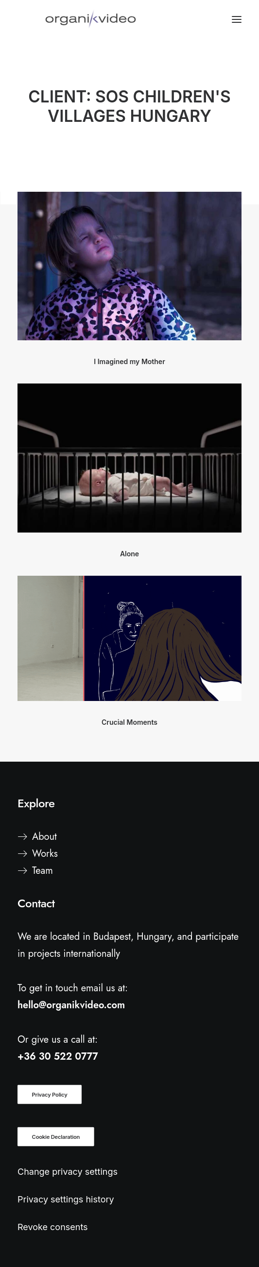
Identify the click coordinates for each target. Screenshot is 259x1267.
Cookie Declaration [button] (56, 1137)
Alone (129, 554)
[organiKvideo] (90, 19)
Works (45, 854)
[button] (129, 266)
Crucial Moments (129, 722)
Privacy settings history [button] (65, 1199)
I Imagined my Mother (129, 361)
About (44, 837)
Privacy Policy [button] (50, 1094)
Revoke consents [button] (52, 1227)
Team (42, 871)
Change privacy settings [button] (67, 1172)
